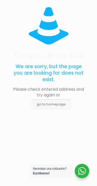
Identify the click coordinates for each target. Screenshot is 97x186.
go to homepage (51, 104)
